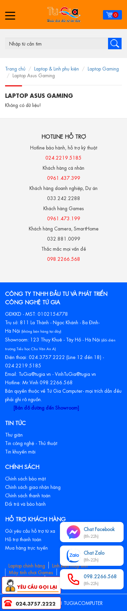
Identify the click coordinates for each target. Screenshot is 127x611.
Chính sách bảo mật (25, 478)
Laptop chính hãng (26, 565)
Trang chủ (15, 68)
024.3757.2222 (36, 603)
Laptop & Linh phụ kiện (56, 68)
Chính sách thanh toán (27, 495)
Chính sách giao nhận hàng (33, 486)
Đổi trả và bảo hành (25, 503)
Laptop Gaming (103, 68)
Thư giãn (14, 434)
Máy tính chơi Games (31, 572)
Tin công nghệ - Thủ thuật (31, 443)
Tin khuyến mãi (20, 451)
